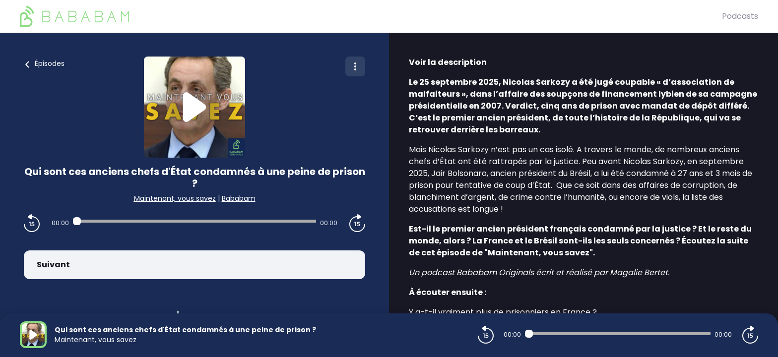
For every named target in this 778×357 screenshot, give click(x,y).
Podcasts (740, 16)
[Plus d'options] (355, 66)
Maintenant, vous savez (175, 198)
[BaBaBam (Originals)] (371, 16)
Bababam (239, 198)
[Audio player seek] (194, 221)
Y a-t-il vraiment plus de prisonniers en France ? (503, 312)
